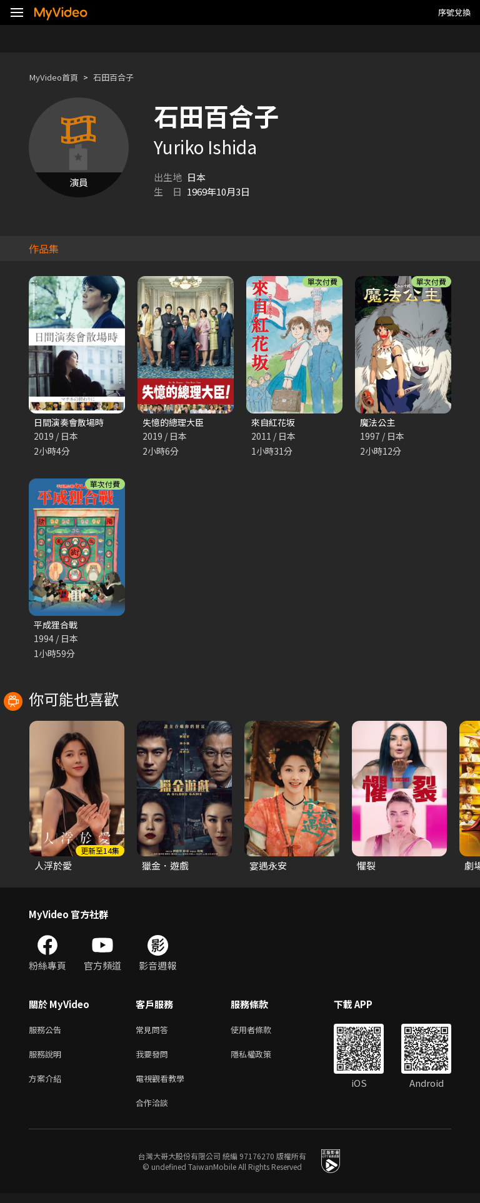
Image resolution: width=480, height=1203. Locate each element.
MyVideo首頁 (57, 77)
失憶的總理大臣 (175, 422)
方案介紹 (47, 1085)
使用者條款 (261, 1032)
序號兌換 (454, 12)
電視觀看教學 (164, 1085)
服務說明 (47, 1059)
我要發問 (154, 1059)
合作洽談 (154, 1111)
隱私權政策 (261, 1059)
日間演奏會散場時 (71, 422)
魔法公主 (379, 422)
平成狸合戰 (57, 626)
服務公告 (47, 1032)
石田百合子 (124, 77)
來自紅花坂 (274, 422)
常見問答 (154, 1032)
